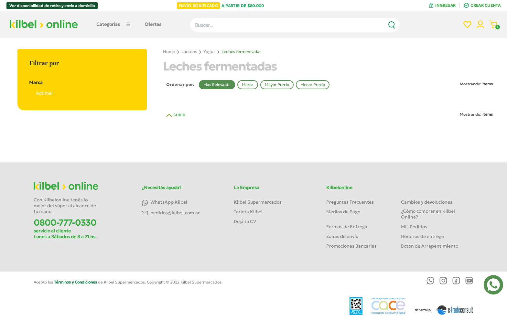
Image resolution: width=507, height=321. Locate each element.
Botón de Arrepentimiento (429, 246)
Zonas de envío (342, 236)
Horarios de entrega (422, 236)
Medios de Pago (343, 212)
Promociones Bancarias (351, 246)
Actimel (41, 93)
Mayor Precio (277, 84)
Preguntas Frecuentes (350, 202)
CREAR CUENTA (485, 5)
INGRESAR (445, 5)
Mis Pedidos (414, 227)
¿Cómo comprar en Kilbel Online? (428, 214)
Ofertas (153, 24)
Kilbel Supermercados (258, 202)
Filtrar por (44, 63)
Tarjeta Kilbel (248, 212)
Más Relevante (217, 84)
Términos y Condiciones (75, 282)
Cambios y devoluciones (426, 202)
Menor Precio (312, 84)
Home (169, 51)
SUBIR (179, 114)
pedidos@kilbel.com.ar (171, 213)
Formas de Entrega (346, 227)
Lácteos (189, 51)
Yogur (209, 51)
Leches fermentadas (241, 51)
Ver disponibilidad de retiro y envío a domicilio (52, 5)
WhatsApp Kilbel (164, 202)
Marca (82, 82)
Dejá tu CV (245, 221)
